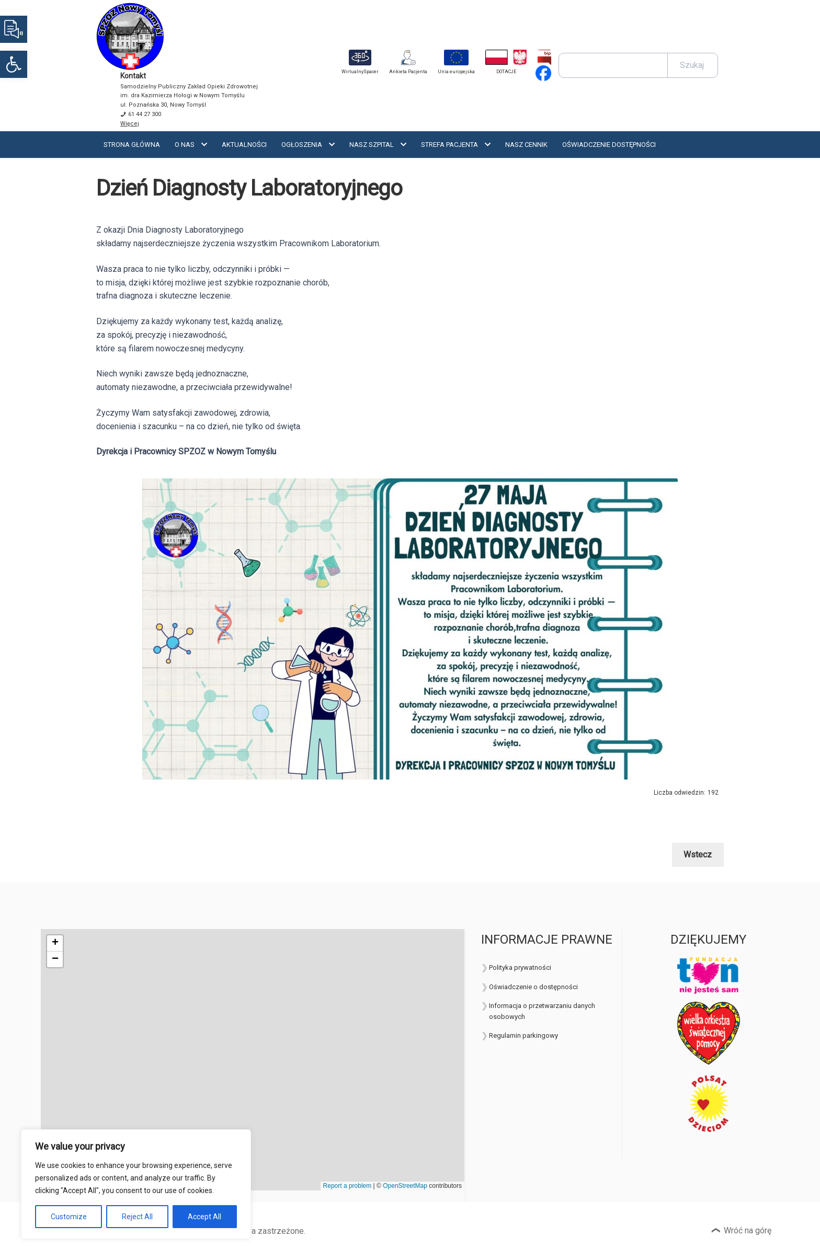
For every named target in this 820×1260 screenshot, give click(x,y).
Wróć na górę (747, 1230)
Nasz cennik (526, 144)
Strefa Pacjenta (449, 144)
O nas (185, 144)
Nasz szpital (371, 144)
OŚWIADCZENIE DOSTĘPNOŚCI (609, 144)
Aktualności (244, 144)
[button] (13, 64)
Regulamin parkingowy (523, 1035)
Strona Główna (132, 144)
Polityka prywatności (520, 967)
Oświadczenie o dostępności (533, 987)
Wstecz (698, 855)
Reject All (137, 1216)
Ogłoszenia (301, 144)
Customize (69, 1216)
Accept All (204, 1216)
